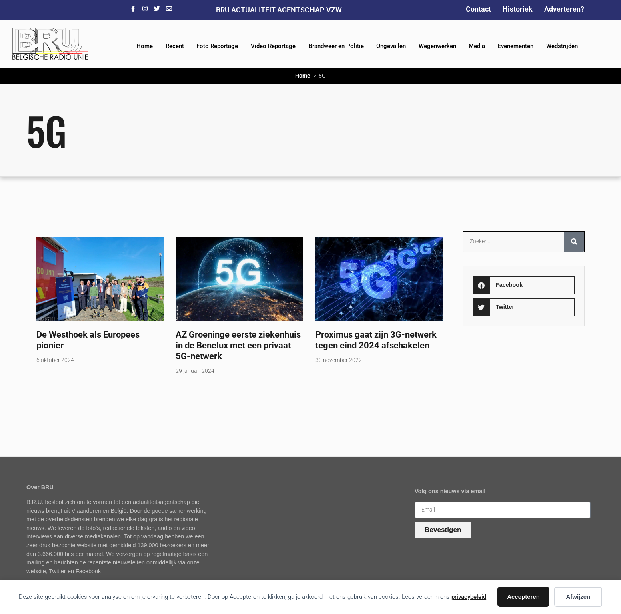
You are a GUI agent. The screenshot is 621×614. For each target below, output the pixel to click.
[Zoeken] (574, 242)
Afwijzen (578, 596)
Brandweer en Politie (336, 46)
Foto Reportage (217, 46)
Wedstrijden (562, 46)
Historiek (518, 9)
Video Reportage (273, 46)
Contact (478, 9)
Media (477, 46)
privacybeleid (468, 596)
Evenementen (515, 46)
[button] (523, 285)
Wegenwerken (437, 46)
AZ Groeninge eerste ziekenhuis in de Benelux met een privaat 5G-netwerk (238, 345)
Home (144, 46)
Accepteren (523, 596)
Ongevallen (391, 46)
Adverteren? (564, 9)
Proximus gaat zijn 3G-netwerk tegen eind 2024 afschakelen (376, 339)
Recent (175, 46)
